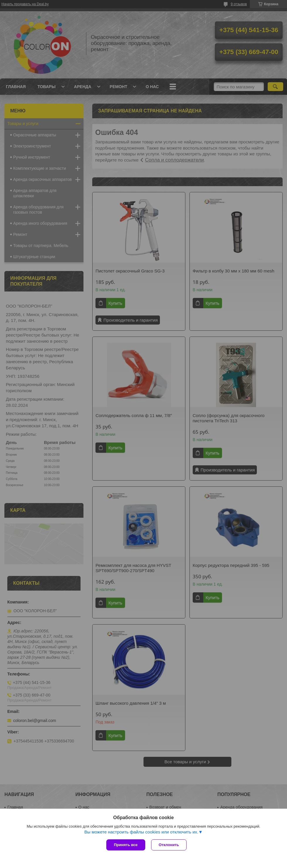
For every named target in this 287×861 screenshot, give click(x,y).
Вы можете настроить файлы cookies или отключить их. (141, 831)
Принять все (126, 845)
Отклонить (169, 845)
